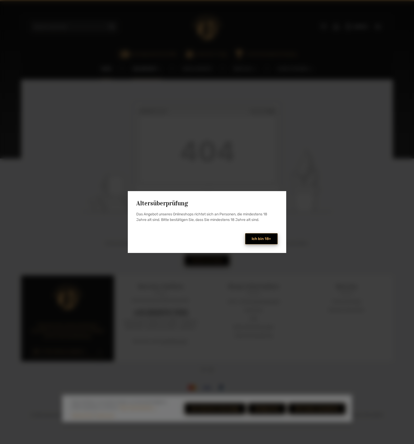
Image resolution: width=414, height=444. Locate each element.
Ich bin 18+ (261, 239)
